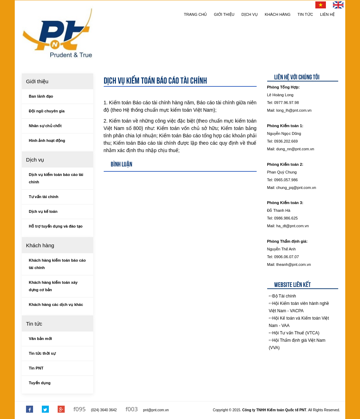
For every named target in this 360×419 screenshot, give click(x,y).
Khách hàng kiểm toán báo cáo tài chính (57, 264)
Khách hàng (277, 14)
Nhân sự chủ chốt (45, 126)
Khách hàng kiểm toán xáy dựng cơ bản (53, 286)
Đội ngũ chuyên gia (47, 111)
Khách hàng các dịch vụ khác (56, 304)
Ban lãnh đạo (41, 96)
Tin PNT (36, 368)
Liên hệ (327, 14)
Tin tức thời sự (42, 353)
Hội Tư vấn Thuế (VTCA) (296, 332)
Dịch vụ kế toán (43, 211)
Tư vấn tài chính (43, 197)
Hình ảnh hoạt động (47, 140)
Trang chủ (195, 14)
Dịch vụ (250, 14)
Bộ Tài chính (284, 296)
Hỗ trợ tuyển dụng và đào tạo (56, 226)
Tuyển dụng (40, 383)
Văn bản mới (40, 338)
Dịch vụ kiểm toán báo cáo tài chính (56, 178)
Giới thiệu (224, 14)
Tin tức (305, 14)
